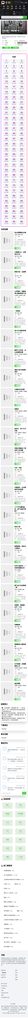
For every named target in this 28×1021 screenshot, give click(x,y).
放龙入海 (17, 527)
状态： (3, 42)
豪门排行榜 (4, 983)
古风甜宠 (16, 411)
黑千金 (16, 589)
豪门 (18, 256)
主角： (15, 238)
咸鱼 (15, 373)
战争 (16, 972)
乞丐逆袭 (16, 668)
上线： (15, 44)
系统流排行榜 (4, 993)
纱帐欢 (16, 409)
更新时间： (16, 40)
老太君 (16, 234)
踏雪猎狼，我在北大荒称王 (20, 547)
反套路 (23, 452)
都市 (22, 42)
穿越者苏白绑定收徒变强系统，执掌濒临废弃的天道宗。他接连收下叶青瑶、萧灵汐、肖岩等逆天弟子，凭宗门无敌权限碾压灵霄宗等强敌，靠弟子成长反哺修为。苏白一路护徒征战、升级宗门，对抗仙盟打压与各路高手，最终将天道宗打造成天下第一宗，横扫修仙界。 (20, 460)
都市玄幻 (25, 354)
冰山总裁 (21, 354)
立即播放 (17, 248)
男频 (2, 995)
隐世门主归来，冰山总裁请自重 (20, 351)
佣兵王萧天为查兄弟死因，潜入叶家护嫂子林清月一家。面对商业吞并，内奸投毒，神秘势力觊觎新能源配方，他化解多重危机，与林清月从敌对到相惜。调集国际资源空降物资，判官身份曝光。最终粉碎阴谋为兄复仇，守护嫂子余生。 (20, 479)
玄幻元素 (24, 685)
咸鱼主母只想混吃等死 (20, 371)
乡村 (21, 550)
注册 (26, 2)
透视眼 (16, 685)
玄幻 (21, 275)
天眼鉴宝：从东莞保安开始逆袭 (20, 488)
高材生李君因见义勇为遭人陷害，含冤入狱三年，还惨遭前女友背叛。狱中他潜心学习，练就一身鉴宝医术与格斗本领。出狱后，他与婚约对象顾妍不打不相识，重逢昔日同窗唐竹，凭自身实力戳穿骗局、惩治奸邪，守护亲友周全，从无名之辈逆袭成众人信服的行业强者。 (20, 441)
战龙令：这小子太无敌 (20, 430)
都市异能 (20, 685)
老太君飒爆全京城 (20, 232)
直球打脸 (21, 295)
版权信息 (3, 970)
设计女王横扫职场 (20, 331)
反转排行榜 (4, 986)
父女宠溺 (25, 668)
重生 (18, 313)
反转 (21, 609)
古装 (15, 313)
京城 (22, 234)
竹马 (19, 513)
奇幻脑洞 (19, 569)
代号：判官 (18, 468)
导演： (3, 40)
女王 (21, 332)
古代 (15, 569)
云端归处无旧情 (19, 389)
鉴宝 (18, 491)
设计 (18, 332)
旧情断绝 (21, 391)
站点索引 (3, 988)
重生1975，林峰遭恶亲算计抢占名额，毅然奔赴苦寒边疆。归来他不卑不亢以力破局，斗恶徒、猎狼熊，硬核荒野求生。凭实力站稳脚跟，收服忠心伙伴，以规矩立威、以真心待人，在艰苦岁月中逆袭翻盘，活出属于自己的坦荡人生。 (20, 558)
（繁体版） (4, 972)
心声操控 (16, 295)
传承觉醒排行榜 (5, 997)
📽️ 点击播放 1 (6, 47)
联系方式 (3, 975)
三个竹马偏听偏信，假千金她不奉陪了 (20, 509)
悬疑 (15, 469)
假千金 (16, 513)
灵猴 (15, 626)
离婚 (15, 648)
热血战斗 (20, 432)
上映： (3, 44)
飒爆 (19, 234)
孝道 (21, 626)
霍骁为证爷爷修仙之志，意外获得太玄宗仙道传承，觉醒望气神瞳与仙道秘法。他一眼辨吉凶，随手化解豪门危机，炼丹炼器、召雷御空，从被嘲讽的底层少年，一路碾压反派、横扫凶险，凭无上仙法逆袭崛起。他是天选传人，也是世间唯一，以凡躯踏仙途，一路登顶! (20, 284)
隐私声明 (3, 977)
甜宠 (21, 256)
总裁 (15, 256)
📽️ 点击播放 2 (15, 47)
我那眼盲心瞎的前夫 (20, 645)
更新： (15, 239)
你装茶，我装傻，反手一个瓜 (20, 606)
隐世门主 (16, 354)
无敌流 (16, 432)
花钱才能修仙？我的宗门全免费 (20, 449)
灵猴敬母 (17, 625)
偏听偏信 (22, 513)
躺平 (21, 373)
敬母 (18, 626)
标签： (15, 42)
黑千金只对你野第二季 (20, 586)
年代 (15, 550)
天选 (15, 275)
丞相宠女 (21, 668)
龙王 (18, 528)
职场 (15, 332)
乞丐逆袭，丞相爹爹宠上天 (20, 665)
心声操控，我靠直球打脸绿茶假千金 (20, 292)
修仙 (15, 452)
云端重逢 (25, 391)
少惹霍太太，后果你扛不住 (20, 253)
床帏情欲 (25, 411)
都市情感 (16, 391)
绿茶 (24, 295)
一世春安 (17, 311)
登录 (22, 2)
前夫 (18, 648)
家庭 (16, 979)
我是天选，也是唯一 (20, 273)
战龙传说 (24, 432)
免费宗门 (19, 452)
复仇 (19, 42)
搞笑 (16, 975)
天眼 (15, 491)
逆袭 (21, 491)
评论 (24, 793)
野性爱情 (20, 589)
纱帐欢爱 (21, 411)
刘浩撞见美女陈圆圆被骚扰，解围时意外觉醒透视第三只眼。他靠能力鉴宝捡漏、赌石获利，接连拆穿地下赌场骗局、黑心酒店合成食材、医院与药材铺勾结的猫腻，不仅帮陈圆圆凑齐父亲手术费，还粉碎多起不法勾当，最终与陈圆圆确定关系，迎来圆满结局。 (20, 695)
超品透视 (17, 683)
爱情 (25, 42)
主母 (18, 373)
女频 (2, 990)
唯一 (18, 275)
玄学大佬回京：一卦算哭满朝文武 (20, 567)
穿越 (16, 977)
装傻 (18, 609)
